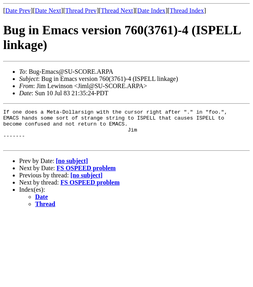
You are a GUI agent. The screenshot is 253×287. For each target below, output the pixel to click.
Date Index (151, 10)
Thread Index (187, 10)
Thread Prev (81, 10)
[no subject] (72, 168)
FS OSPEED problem (86, 175)
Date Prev (18, 10)
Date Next (48, 10)
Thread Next (117, 10)
